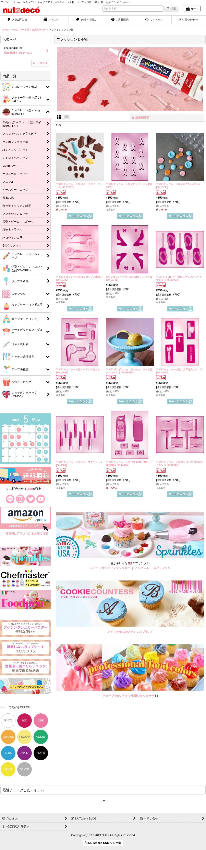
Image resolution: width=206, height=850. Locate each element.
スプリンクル (161, 568)
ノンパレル (142, 568)
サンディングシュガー (116, 568)
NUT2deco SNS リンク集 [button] (103, 843)
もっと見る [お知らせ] (40, 63)
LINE (29, 488)
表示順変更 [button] (140, 117)
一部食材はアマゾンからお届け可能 (25, 533)
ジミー (93, 568)
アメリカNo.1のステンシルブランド (130, 631)
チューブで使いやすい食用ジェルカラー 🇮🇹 (130, 695)
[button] (86, 20)
